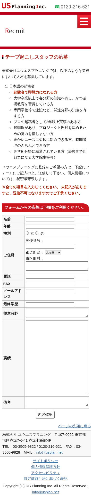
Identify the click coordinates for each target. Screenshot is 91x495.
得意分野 (10, 313)
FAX (7, 284)
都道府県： (35, 252)
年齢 (7, 226)
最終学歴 (10, 304)
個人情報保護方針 (45, 467)
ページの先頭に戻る (74, 426)
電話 (7, 276)
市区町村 (33, 258)
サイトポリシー (45, 461)
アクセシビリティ (45, 473)
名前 (7, 219)
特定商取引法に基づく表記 (45, 478)
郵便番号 (33, 240)
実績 (7, 358)
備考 (7, 402)
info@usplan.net (49, 452)
